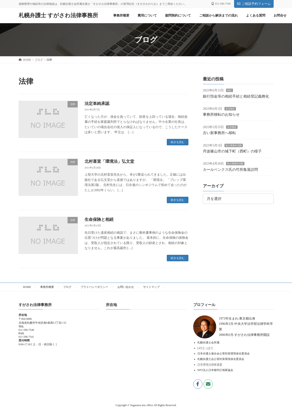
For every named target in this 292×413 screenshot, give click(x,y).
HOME (27, 287)
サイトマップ (151, 287)
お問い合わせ (125, 287)
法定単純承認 (97, 103)
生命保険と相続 (99, 219)
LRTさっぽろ (205, 348)
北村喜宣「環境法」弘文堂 (109, 161)
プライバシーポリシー (94, 287)
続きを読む (177, 142)
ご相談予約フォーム (254, 4)
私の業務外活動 (234, 145)
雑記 (229, 90)
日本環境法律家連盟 (209, 364)
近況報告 (230, 108)
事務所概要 (47, 287)
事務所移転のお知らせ (221, 114)
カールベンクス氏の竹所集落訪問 (230, 169)
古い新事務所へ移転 (219, 133)
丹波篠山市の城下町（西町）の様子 (232, 151)
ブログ (67, 287)
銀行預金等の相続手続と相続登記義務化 (236, 96)
